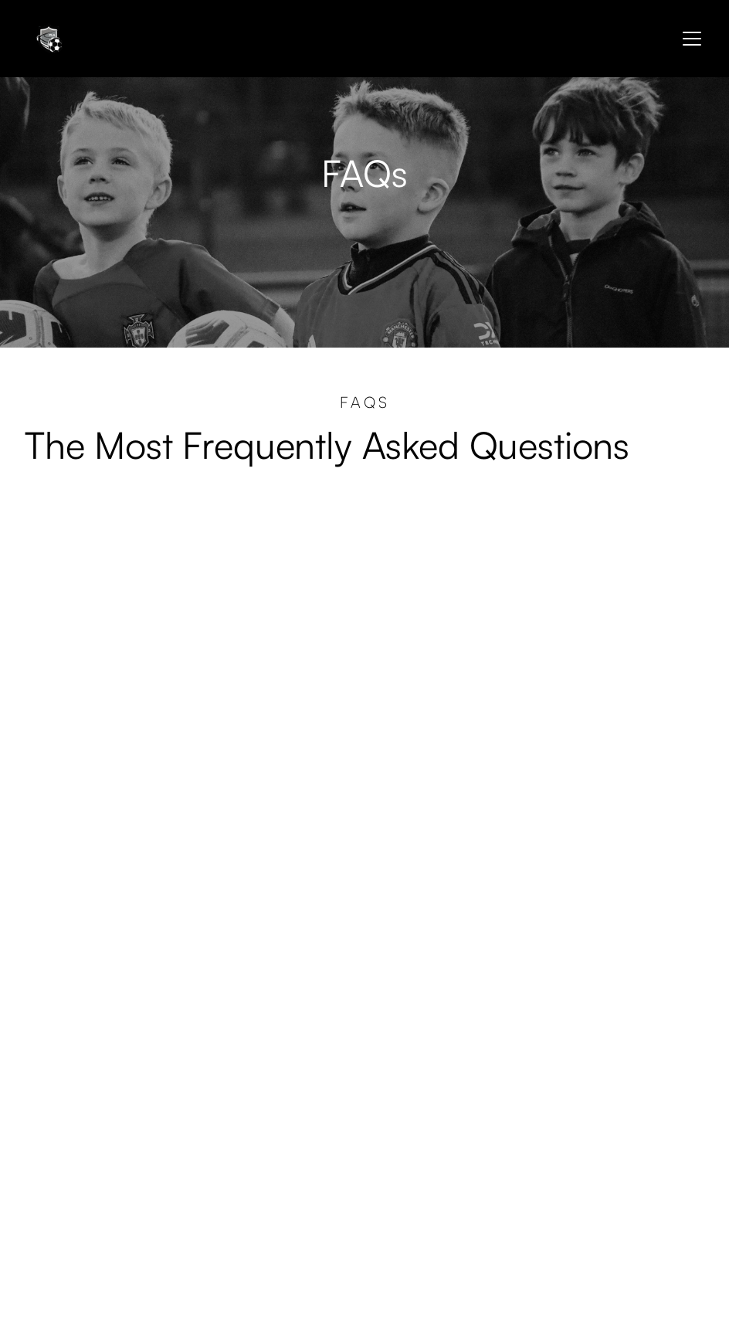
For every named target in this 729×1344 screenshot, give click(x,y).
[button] (688, 38)
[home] (48, 38)
